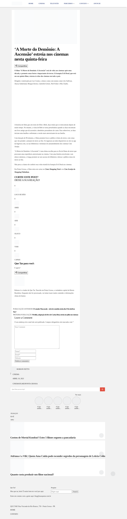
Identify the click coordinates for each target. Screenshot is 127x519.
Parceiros (68, 3)
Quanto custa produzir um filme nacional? (32, 474)
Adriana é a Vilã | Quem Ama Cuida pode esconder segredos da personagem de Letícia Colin (57, 456)
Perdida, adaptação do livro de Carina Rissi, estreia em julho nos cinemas (55, 315)
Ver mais (78, 395)
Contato (83, 3)
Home (31, 3)
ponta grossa (31, 384)
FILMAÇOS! (14, 413)
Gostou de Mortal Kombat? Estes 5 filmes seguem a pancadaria (43, 437)
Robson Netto (20, 287)
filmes (22, 384)
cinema (16, 384)
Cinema (42, 3)
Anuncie (97, 3)
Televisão (54, 3)
